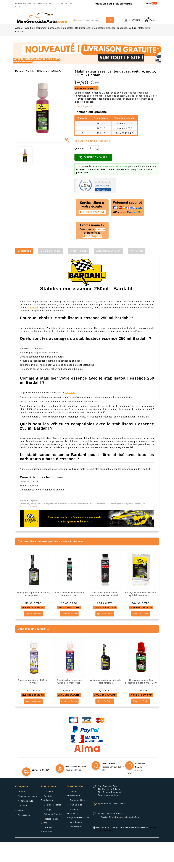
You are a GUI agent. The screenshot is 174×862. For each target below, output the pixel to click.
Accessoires (24, 835)
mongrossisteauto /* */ (41, 18)
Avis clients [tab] (136, 270)
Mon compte (76, 842)
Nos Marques (76, 846)
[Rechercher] (92, 20)
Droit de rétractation (47, 849)
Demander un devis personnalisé (92, 160)
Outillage (22, 825)
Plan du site (76, 824)
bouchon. (70, 412)
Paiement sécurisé (53, 834)
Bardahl (34, 327)
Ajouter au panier (93, 177)
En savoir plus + (83, 126)
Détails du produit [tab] (51, 270)
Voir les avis (103, 209)
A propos (48, 829)
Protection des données (49, 841)
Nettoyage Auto (25, 821)
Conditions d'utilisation (47, 818)
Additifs (22, 811)
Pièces (21, 830)
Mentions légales (52, 824)
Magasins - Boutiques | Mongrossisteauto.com (78, 833)
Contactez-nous (77, 820)
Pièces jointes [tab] (78, 270)
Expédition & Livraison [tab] (108, 270)
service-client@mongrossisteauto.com (120, 837)
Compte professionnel (74, 813)
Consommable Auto (27, 816)
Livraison (48, 811)
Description (24, 270)
